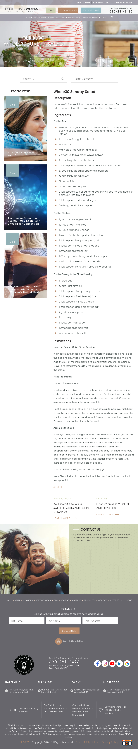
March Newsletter (73, 641)
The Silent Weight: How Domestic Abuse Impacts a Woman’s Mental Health (25, 289)
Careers (94, 17)
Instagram (104, 663)
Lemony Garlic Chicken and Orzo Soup (112, 506)
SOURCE (58, 487)
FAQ (63, 17)
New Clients (83, 2)
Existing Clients (102, 2)
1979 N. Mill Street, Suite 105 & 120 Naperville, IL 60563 (21, 691)
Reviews (84, 17)
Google (127, 663)
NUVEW (24, 742)
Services (54, 17)
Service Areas (43, 600)
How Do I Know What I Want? (22, 154)
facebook (97, 663)
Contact (105, 17)
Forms (51, 10)
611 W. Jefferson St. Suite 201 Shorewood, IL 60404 (118, 691)
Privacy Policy (110, 742)
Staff (28, 17)
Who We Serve (39, 17)
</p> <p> (102, 567)
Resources (73, 17)
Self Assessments (68, 10)
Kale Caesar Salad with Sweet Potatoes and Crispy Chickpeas (71, 508)
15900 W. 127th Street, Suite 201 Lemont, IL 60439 (87, 691)
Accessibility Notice (87, 742)
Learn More (62, 518)
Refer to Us (116, 600)
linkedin (119, 663)
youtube (112, 663)
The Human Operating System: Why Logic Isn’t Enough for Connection (24, 221)
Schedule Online (122, 2)
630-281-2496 (121, 11)
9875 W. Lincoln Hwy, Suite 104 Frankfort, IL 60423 (54, 691)
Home (9, 600)
